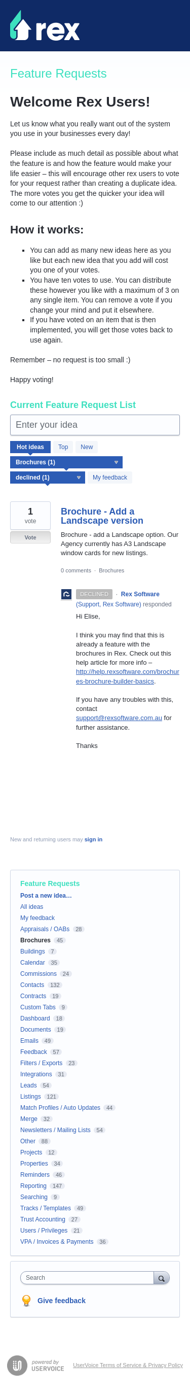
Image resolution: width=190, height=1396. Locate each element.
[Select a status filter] (48, 478)
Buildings (32, 951)
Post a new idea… (46, 895)
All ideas (31, 906)
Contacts (32, 985)
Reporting (33, 1185)
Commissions (38, 973)
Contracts (33, 996)
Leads (28, 1085)
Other (27, 1141)
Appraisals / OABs (44, 929)
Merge (28, 1118)
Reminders (35, 1174)
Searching (34, 1197)
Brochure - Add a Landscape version (102, 516)
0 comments (76, 570)
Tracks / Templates (45, 1208)
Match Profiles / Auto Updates (60, 1107)
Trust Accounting (42, 1219)
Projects (31, 1152)
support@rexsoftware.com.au (119, 718)
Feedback (33, 1051)
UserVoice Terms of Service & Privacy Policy (128, 1365)
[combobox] (89, 1277)
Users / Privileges (43, 1230)
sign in (93, 839)
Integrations (36, 1074)
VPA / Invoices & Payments (57, 1241)
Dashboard (35, 1018)
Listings (30, 1096)
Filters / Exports (41, 1063)
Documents (35, 1029)
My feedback (110, 477)
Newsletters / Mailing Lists (55, 1130)
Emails (29, 1040)
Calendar (32, 962)
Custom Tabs (38, 1007)
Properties (34, 1163)
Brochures (111, 570)
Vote (30, 537)
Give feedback (61, 1301)
